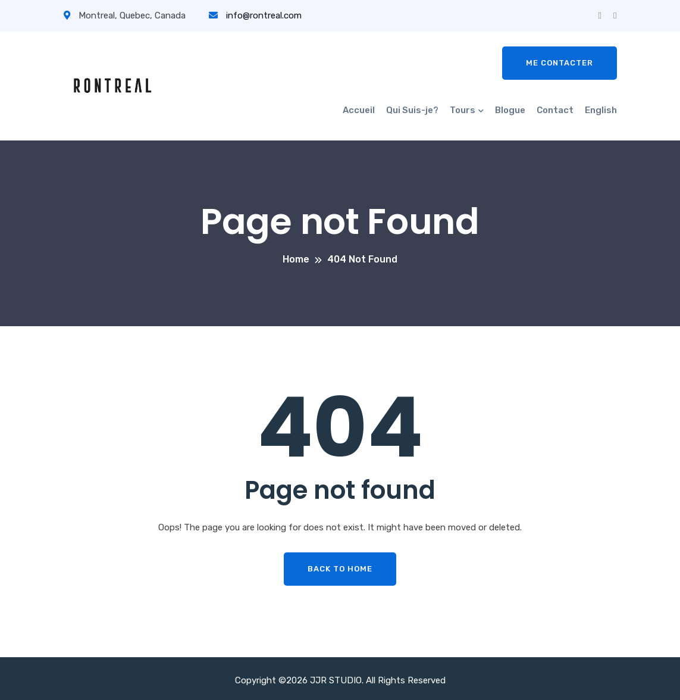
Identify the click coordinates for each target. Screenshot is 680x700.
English (601, 110)
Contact (555, 110)
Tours (462, 110)
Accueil (359, 110)
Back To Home (340, 568)
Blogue (510, 110)
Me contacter (559, 62)
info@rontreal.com (255, 15)
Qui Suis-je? (412, 110)
